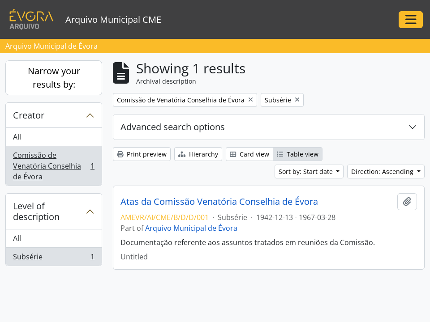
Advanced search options (172, 127)
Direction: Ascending (383, 171)
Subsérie (54, 258)
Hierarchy (198, 154)
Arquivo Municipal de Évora (191, 228)
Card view (249, 154)
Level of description (36, 211)
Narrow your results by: (54, 77)
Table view (297, 154)
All (17, 137)
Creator (28, 115)
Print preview (142, 154)
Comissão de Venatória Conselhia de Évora (54, 166)
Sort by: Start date (307, 171)
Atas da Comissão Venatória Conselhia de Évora (219, 201)
